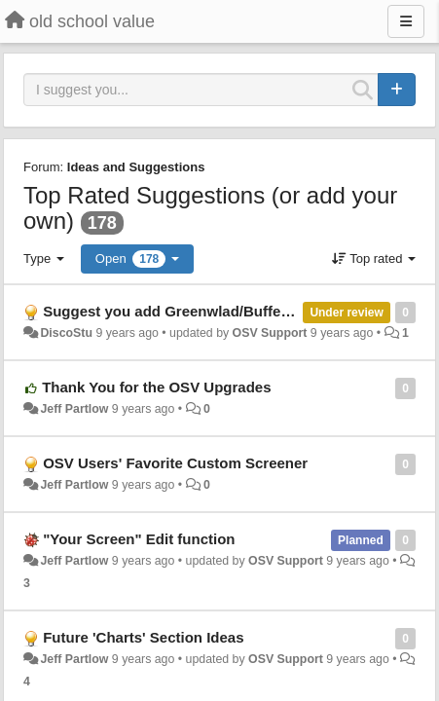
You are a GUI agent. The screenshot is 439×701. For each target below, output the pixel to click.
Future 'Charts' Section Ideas (143, 637)
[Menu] (405, 21)
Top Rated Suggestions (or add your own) (210, 208)
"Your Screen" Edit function (139, 539)
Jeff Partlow (74, 409)
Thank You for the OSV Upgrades (156, 387)
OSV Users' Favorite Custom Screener (175, 463)
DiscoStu (66, 333)
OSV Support (270, 333)
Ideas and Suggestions (136, 167)
